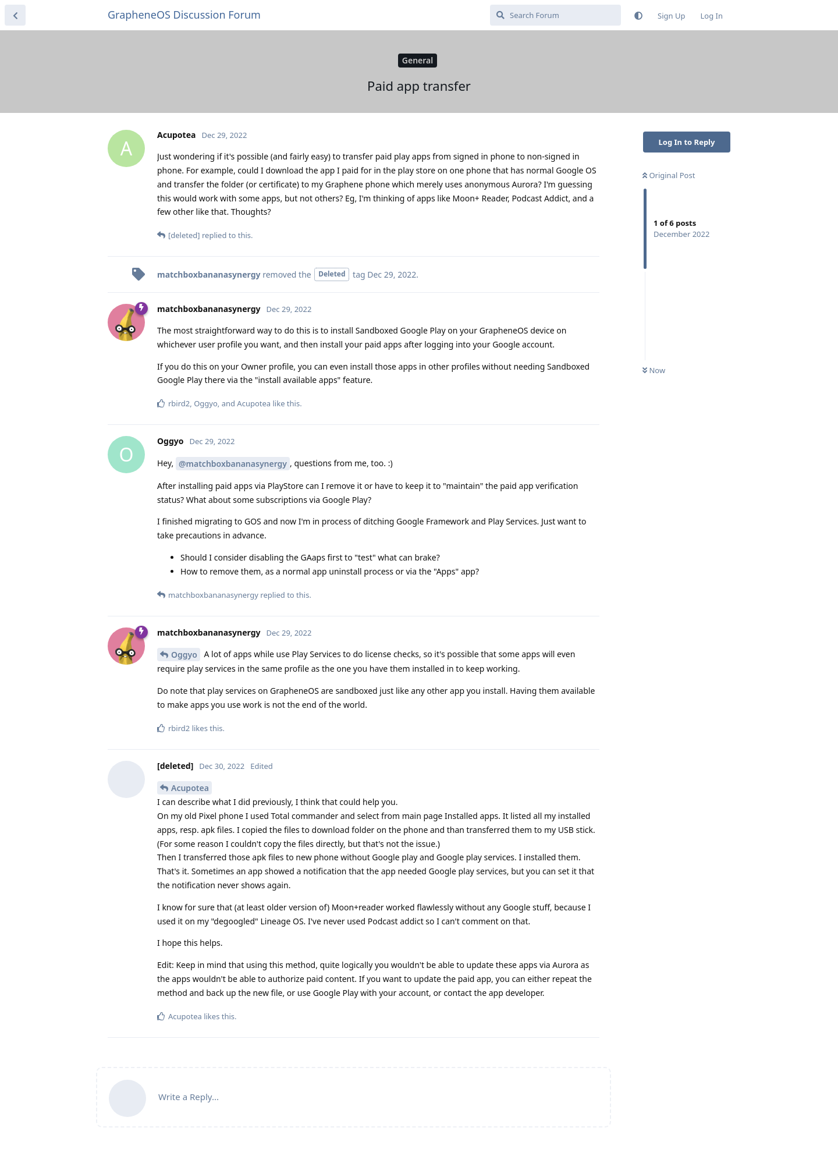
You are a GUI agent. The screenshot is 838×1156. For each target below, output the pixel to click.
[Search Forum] (555, 15)
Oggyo (184, 654)
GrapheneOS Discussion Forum (184, 15)
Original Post (668, 175)
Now (653, 370)
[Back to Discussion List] (15, 15)
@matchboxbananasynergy (233, 463)
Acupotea (190, 787)
